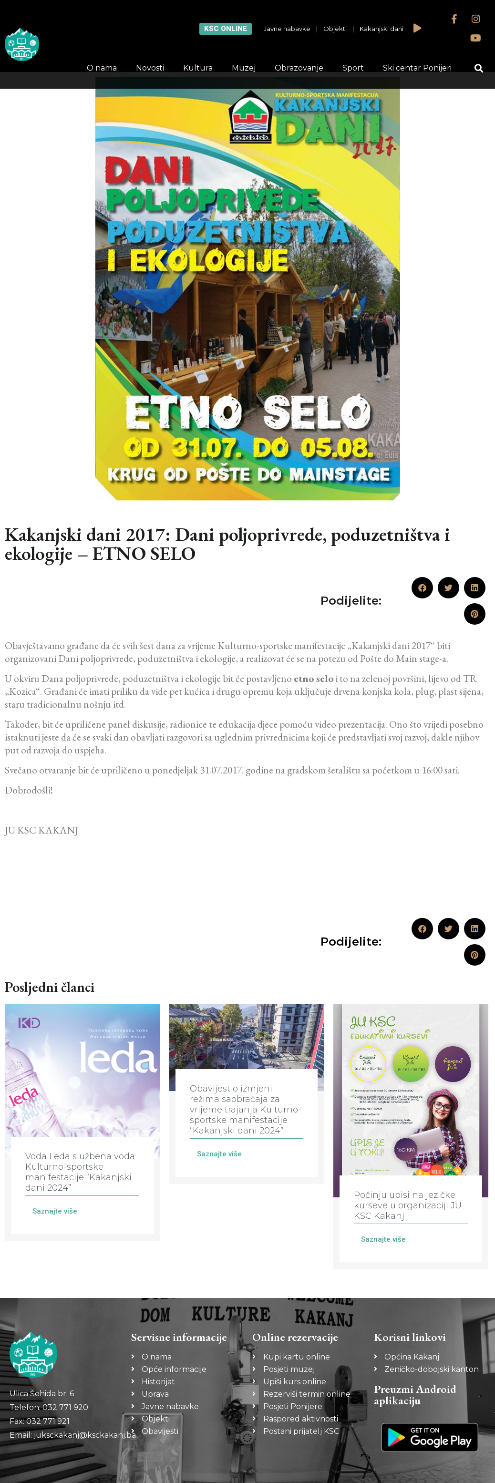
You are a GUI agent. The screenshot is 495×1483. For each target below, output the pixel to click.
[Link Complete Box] (82, 1122)
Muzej (244, 67)
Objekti (335, 28)
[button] (478, 68)
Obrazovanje (299, 67)
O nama (102, 67)
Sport (353, 67)
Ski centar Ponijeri (417, 67)
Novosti (150, 67)
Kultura (198, 67)
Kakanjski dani (381, 28)
